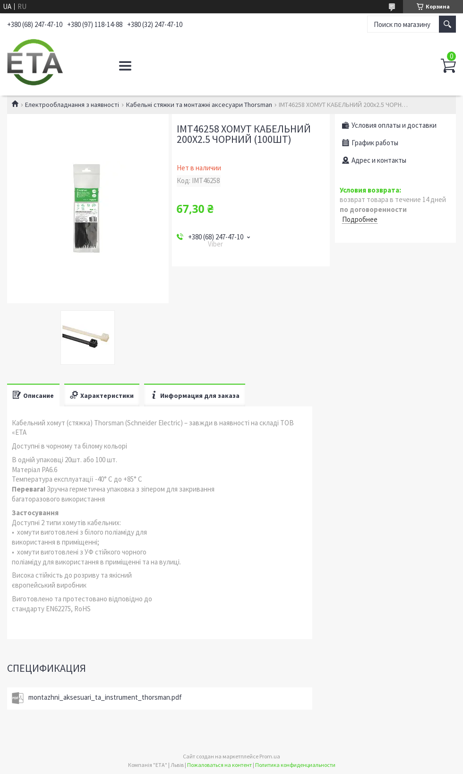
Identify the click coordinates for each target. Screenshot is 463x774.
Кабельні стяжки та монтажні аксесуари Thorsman (199, 104)
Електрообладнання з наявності (72, 104)
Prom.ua (269, 756)
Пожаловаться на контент (219, 764)
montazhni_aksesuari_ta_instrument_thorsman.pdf (105, 697)
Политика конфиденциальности (295, 764)
